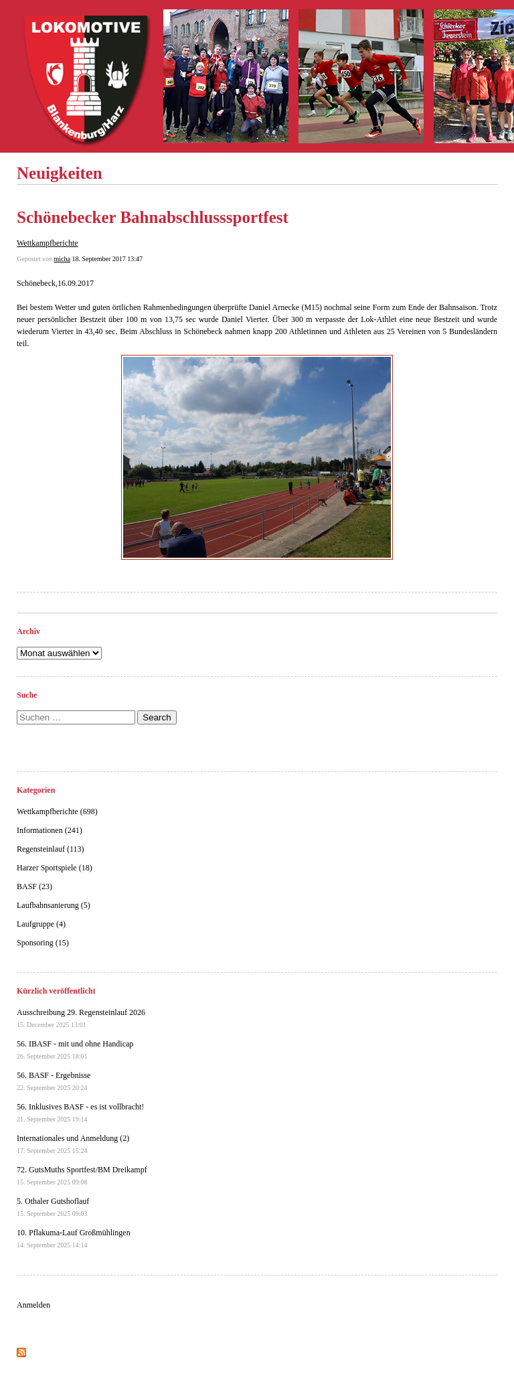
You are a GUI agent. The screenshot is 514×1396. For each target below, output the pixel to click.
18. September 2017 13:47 (107, 258)
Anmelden (33, 1305)
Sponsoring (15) (43, 942)
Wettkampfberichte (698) (57, 811)
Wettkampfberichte (47, 243)
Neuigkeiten (59, 173)
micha (62, 258)
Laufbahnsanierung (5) (53, 905)
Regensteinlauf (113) (50, 849)
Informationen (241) (49, 830)
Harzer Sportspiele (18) (54, 867)
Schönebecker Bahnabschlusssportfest (152, 217)
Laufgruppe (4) (41, 924)
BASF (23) (34, 886)
